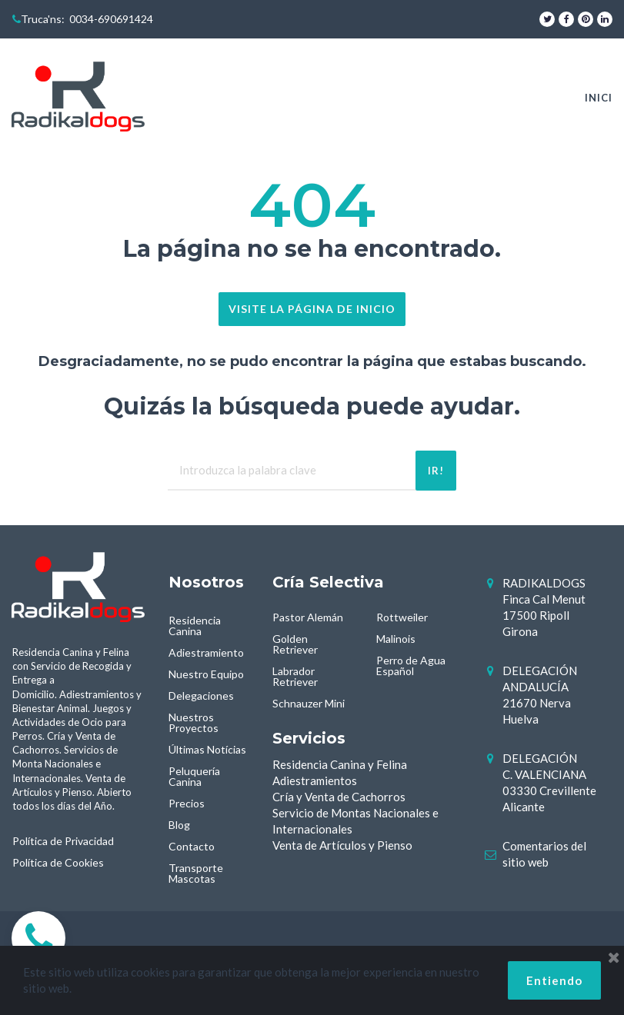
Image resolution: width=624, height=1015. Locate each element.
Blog (179, 824)
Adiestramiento (206, 652)
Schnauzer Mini (308, 703)
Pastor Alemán (307, 617)
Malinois (395, 638)
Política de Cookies (58, 862)
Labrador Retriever (295, 676)
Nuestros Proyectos (194, 722)
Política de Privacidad (63, 840)
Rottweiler (402, 617)
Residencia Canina (195, 625)
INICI (598, 98)
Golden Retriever (295, 644)
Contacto (192, 846)
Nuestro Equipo (206, 674)
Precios (187, 803)
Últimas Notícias (207, 749)
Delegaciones (201, 695)
